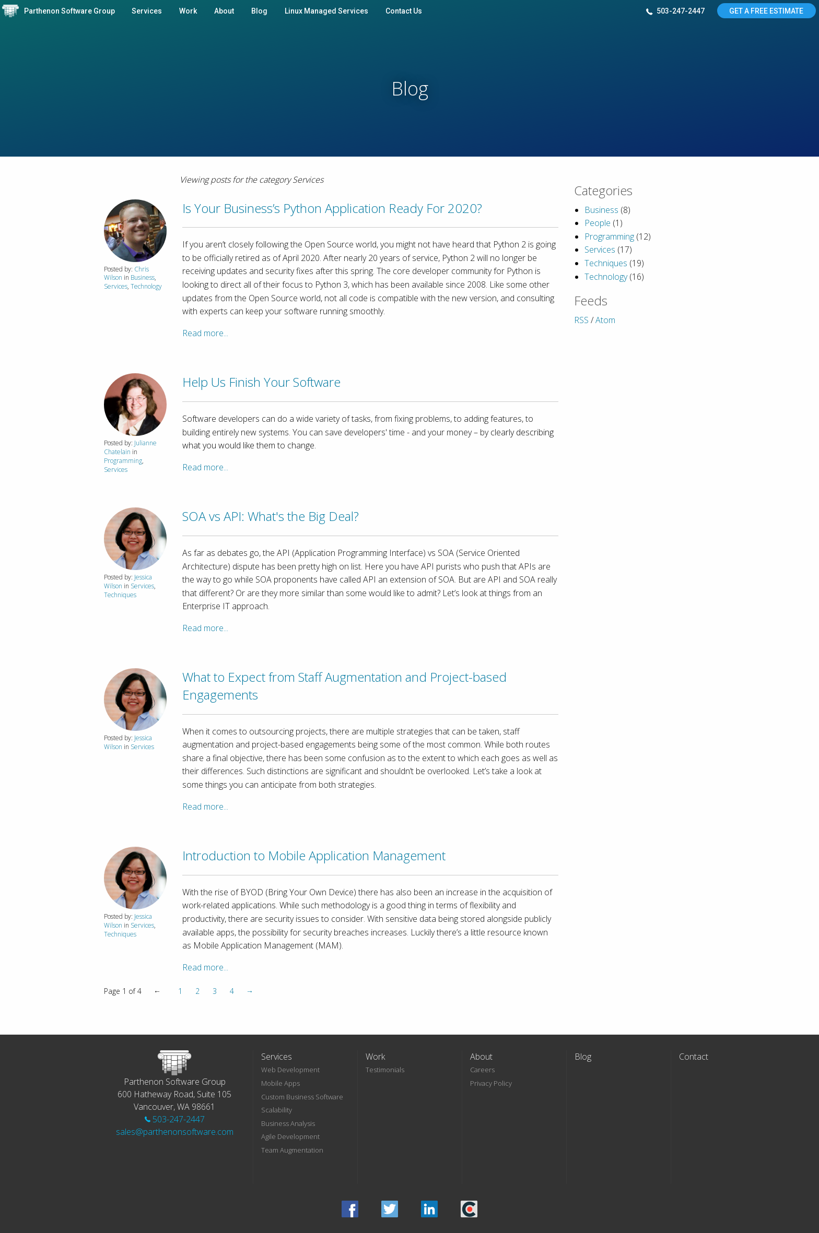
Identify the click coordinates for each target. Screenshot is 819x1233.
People (597, 223)
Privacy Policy (491, 1083)
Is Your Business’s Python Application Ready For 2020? (332, 208)
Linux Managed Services (326, 11)
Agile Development (290, 1136)
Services (147, 11)
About (224, 11)
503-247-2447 (675, 11)
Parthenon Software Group (69, 11)
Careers (482, 1069)
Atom (605, 320)
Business (143, 277)
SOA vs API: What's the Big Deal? (270, 516)
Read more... (205, 333)
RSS (581, 320)
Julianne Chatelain (130, 447)
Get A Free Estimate (766, 11)
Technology (146, 286)
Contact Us (403, 11)
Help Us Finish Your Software (261, 381)
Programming (123, 460)
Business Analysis (288, 1123)
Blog (259, 11)
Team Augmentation (292, 1150)
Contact (693, 1056)
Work (188, 11)
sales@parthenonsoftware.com (174, 1131)
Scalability (276, 1110)
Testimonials (385, 1069)
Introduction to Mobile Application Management (314, 855)
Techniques (120, 594)
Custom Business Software (302, 1096)
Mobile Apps (280, 1083)
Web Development (290, 1069)
